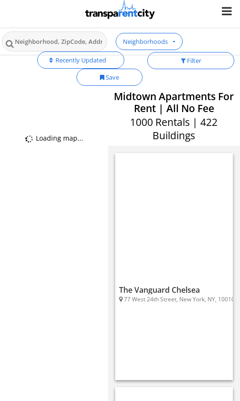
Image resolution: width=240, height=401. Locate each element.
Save (109, 77)
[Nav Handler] (228, 10)
